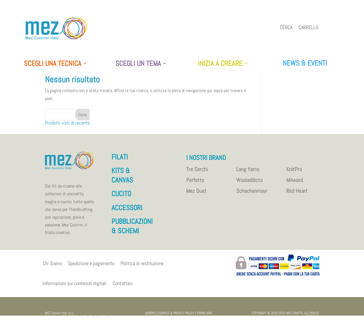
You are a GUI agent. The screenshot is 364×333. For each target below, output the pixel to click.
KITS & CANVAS (122, 178)
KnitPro (294, 172)
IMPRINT (150, 316)
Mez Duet (196, 193)
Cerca (286, 28)
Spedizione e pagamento (91, 266)
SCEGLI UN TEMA (138, 64)
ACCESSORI (126, 210)
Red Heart (297, 193)
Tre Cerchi (197, 172)
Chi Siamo (52, 266)
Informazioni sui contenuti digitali (74, 286)
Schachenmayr (252, 193)
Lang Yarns (248, 172)
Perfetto (195, 183)
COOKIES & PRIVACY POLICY (176, 316)
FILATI (119, 159)
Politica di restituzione (142, 266)
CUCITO (121, 196)
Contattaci (123, 286)
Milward (294, 183)
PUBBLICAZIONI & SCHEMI (132, 229)
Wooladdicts (249, 183)
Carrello (308, 28)
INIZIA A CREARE (220, 64)
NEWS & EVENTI (305, 63)
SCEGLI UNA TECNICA (52, 64)
